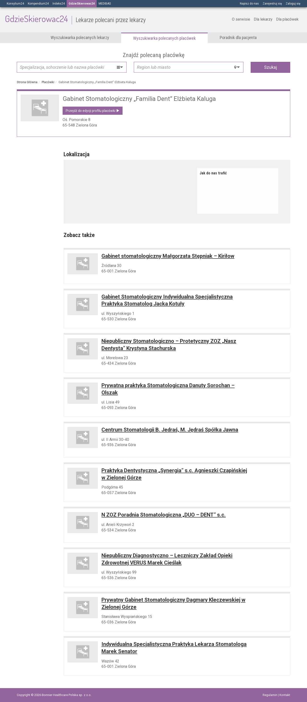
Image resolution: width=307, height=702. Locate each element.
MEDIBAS (105, 3)
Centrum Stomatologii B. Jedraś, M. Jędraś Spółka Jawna (169, 430)
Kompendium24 (38, 3)
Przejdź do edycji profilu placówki (92, 111)
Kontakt (284, 695)
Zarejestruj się (272, 3)
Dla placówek (287, 19)
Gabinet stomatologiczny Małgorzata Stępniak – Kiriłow (167, 256)
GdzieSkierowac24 (75, 18)
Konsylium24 (15, 3)
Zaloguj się (293, 3)
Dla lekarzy (263, 19)
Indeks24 (59, 3)
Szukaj (270, 67)
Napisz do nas (249, 3)
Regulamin (270, 695)
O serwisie (241, 19)
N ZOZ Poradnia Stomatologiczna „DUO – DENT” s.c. (163, 515)
